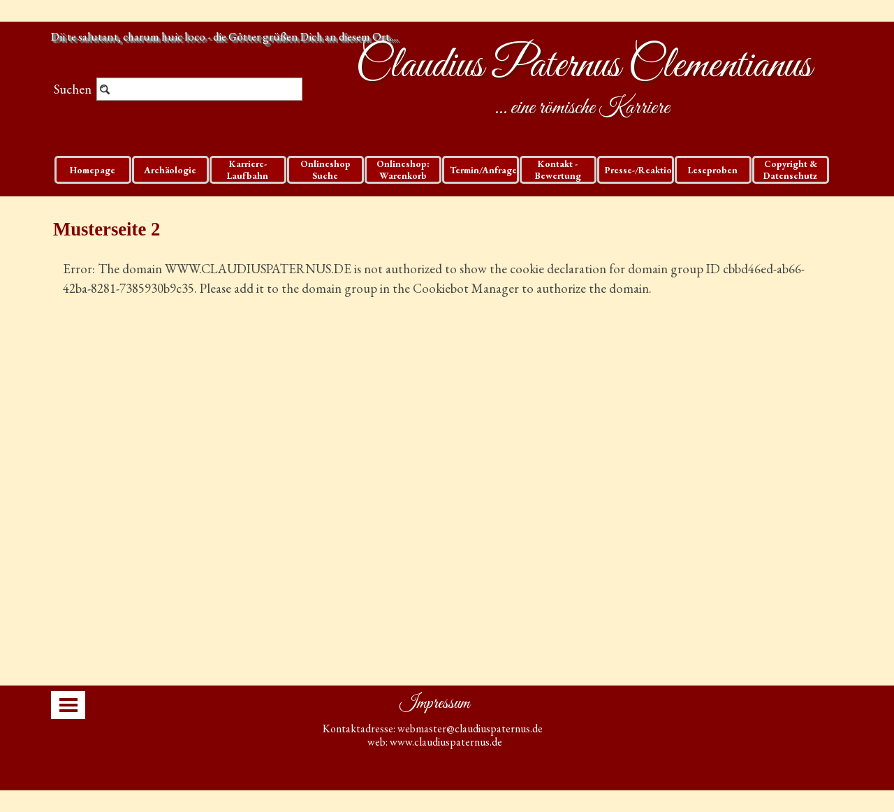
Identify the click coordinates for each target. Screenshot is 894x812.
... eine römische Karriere (582, 108)
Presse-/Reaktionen (646, 170)
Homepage (92, 170)
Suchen (72, 89)
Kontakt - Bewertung (558, 170)
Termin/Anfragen (486, 170)
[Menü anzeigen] (68, 705)
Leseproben (713, 170)
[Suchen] (199, 89)
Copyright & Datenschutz (790, 170)
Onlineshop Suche (325, 170)
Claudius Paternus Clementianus (584, 66)
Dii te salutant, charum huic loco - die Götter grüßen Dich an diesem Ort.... (224, 36)
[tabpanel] (447, 298)
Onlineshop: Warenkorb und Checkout (402, 176)
